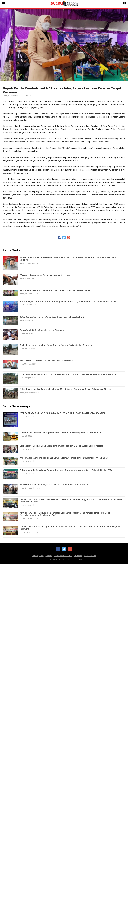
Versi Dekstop (90, 555)
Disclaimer (78, 555)
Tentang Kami (38, 555)
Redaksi (49, 555)
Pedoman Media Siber (63, 555)
